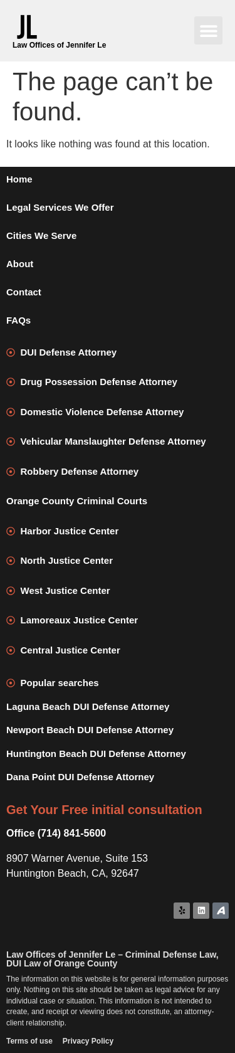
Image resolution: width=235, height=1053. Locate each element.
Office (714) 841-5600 (56, 833)
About (19, 263)
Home (19, 179)
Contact (23, 292)
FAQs (18, 320)
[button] (208, 30)
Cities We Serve (41, 235)
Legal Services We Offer (59, 207)
